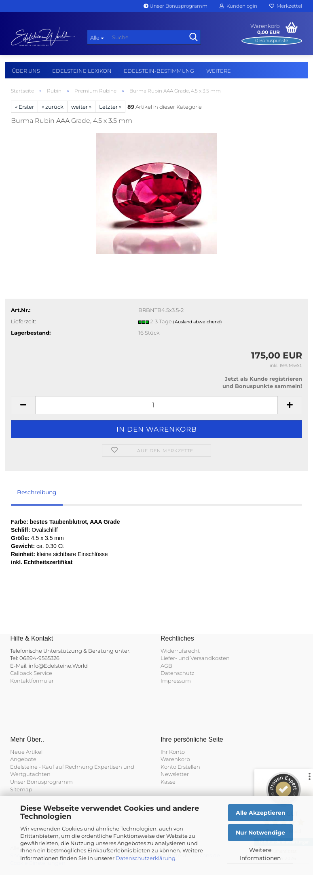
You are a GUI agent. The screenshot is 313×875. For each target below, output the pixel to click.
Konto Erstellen (180, 766)
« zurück (52, 106)
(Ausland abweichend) (197, 322)
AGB (166, 665)
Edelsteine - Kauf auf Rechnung (51, 766)
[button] (23, 405)
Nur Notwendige (260, 832)
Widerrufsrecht (180, 650)
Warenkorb (175, 759)
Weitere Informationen (260, 854)
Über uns (26, 70)
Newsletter (175, 774)
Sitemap (21, 789)
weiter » (81, 106)
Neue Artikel (26, 751)
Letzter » (110, 106)
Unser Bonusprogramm (175, 6)
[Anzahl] (156, 405)
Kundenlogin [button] (238, 6)
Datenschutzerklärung (146, 858)
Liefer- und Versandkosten (195, 658)
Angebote (23, 759)
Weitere (218, 70)
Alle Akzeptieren (261, 812)
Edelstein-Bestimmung (159, 70)
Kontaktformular (32, 680)
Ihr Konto (173, 751)
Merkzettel (285, 6)
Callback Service (31, 673)
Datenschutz (178, 673)
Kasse (168, 781)
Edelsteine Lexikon (82, 70)
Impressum (176, 680)
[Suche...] (97, 37)
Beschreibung (37, 492)
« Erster (24, 106)
